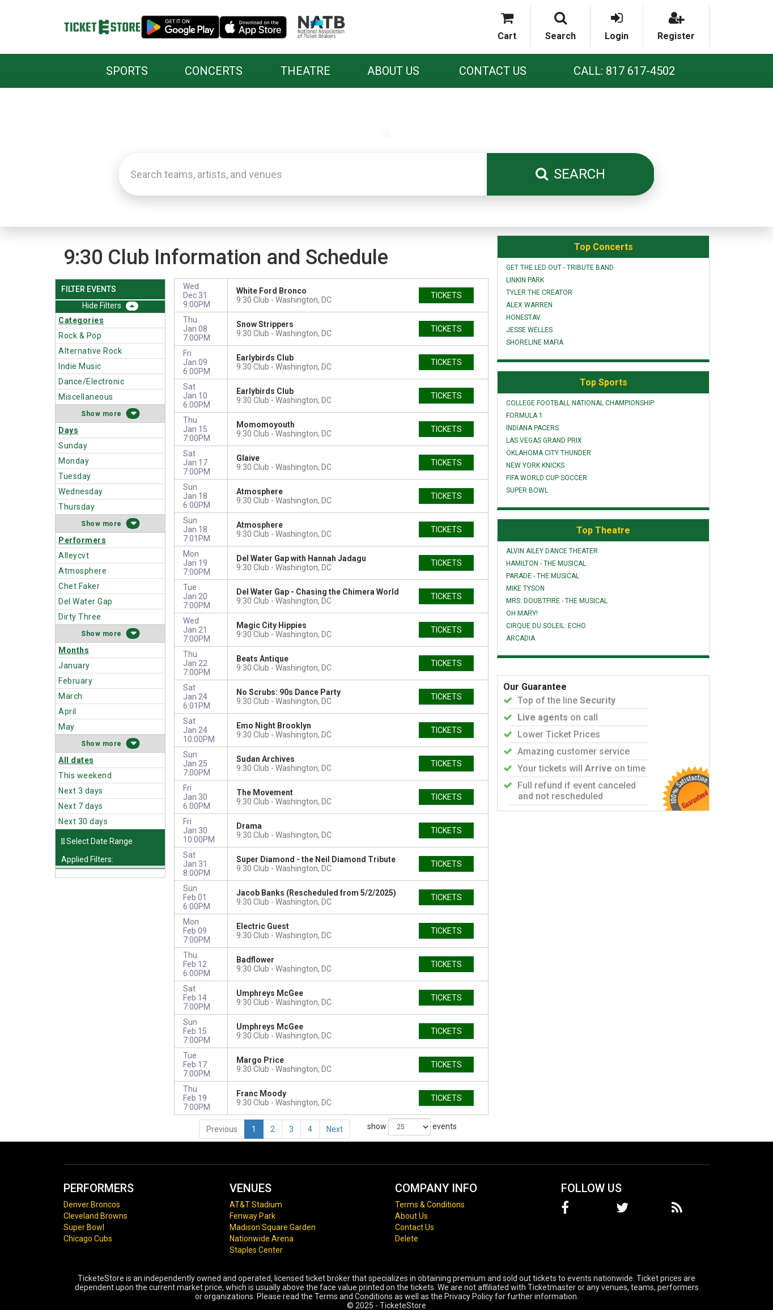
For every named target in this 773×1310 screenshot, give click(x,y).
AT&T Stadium (256, 1204)
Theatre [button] (305, 71)
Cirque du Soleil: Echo (546, 626)
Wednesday (80, 491)
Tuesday (74, 476)
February (75, 680)
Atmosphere (82, 570)
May (66, 726)
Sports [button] (127, 71)
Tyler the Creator (539, 292)
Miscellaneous (85, 396)
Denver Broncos (91, 1204)
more (112, 414)
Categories (81, 320)
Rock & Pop (79, 335)
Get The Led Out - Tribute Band (560, 268)
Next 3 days (80, 790)
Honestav (523, 317)
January (74, 665)
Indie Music (79, 366)
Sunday (72, 445)
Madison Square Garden (273, 1227)
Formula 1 (524, 415)
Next (334, 1129)
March (70, 696)
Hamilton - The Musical (546, 563)
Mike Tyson (525, 588)
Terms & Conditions (430, 1204)
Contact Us (492, 71)
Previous (221, 1129)
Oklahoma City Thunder (548, 453)
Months (73, 650)
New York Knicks (535, 465)
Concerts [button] (214, 71)
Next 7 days (80, 806)
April (67, 711)
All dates (76, 760)
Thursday (76, 506)
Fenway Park (252, 1215)
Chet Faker (79, 586)
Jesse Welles (529, 330)
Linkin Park (525, 280)
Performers (82, 540)
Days (68, 430)
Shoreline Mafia (534, 342)
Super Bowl (527, 490)
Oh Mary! (522, 613)
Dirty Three (79, 616)
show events (412, 1126)
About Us (393, 71)
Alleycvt (73, 555)
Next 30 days (83, 821)
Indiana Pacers (532, 428)
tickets (446, 295)
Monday (73, 460)
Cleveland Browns (95, 1215)
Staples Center (256, 1249)
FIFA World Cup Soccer (546, 478)
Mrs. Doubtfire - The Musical (557, 601)
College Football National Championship (580, 403)
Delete (406, 1238)
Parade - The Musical (542, 576)
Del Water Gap (85, 601)
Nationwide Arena (262, 1238)
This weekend (85, 775)
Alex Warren (529, 305)
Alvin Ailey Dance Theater (552, 551)
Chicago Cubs (87, 1238)
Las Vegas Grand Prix (544, 440)
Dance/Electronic (91, 381)
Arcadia (520, 638)
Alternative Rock (90, 350)
